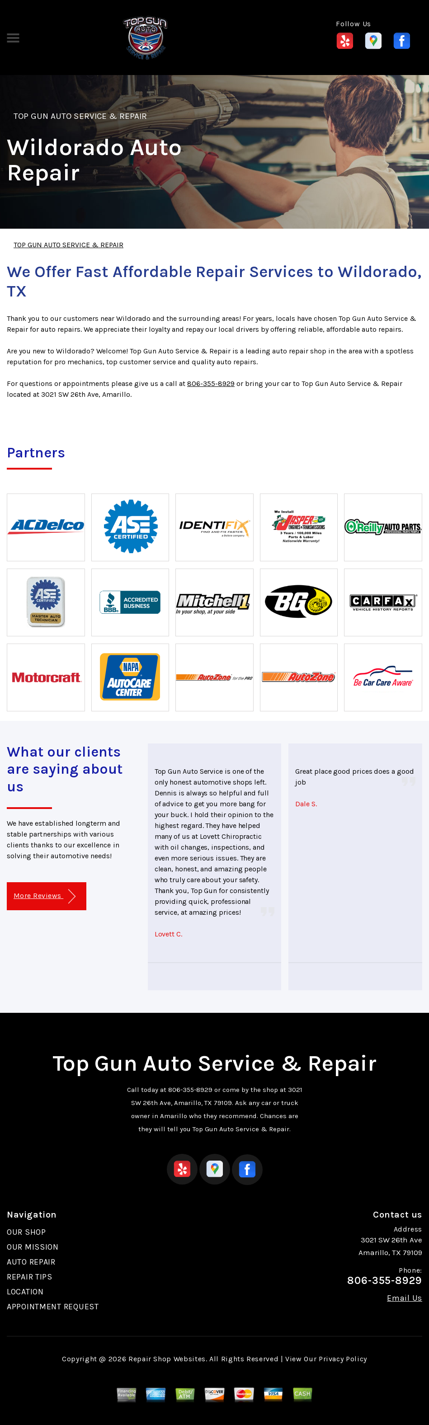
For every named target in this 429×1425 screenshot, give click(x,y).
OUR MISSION (33, 1247)
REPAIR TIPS (29, 1277)
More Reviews (44, 896)
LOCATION (25, 1292)
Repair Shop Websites (167, 1358)
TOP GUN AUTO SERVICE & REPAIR (80, 116)
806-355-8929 (211, 383)
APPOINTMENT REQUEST (53, 1307)
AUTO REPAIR (31, 1262)
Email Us (404, 1298)
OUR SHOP (26, 1232)
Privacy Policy (343, 1358)
